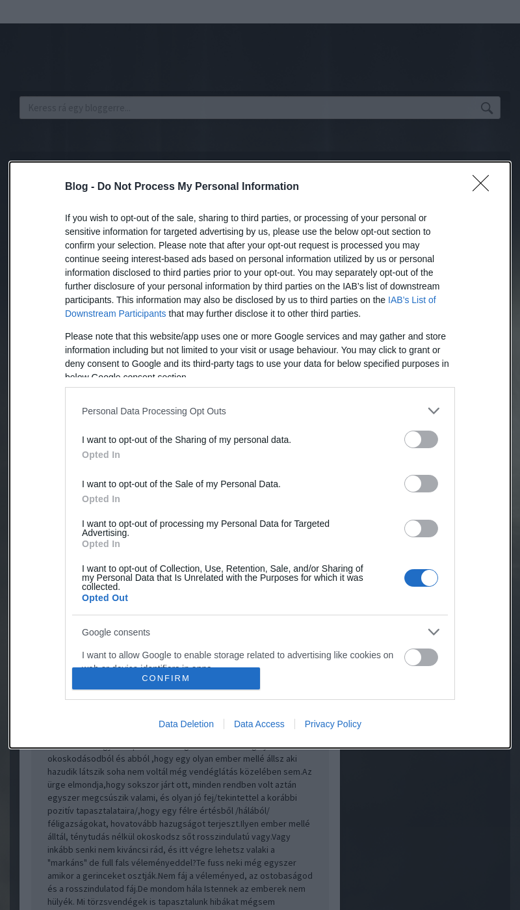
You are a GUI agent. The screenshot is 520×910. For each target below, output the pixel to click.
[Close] (485, 187)
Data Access (259, 724)
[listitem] (260, 411)
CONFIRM (166, 678)
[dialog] (260, 455)
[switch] (421, 439)
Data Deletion (186, 724)
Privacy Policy (333, 724)
